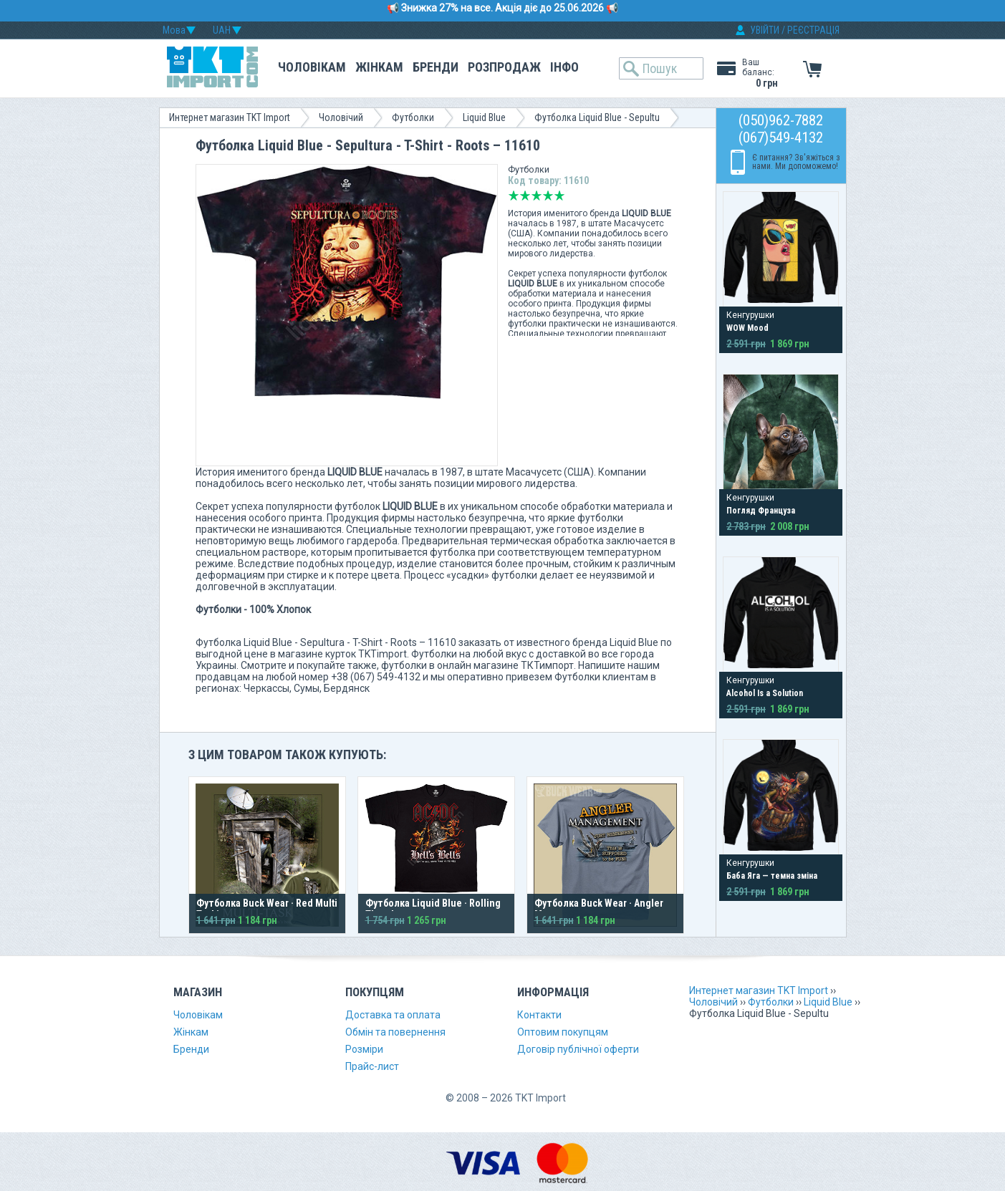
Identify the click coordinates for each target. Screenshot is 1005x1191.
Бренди (435, 66)
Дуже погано (513, 195)
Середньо (536, 195)
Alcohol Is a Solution (764, 693)
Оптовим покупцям (562, 1032)
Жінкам (379, 66)
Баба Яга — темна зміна (771, 876)
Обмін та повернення (395, 1032)
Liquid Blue (484, 117)
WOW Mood (747, 328)
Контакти (539, 1015)
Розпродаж (504, 66)
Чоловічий (341, 117)
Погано (525, 195)
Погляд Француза (760, 511)
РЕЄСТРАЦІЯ (813, 30)
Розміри (364, 1049)
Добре (548, 195)
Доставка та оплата (393, 1015)
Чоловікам (312, 66)
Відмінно (559, 195)
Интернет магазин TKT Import (229, 117)
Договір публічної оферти (578, 1049)
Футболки (413, 117)
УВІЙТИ (764, 30)
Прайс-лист (372, 1066)
